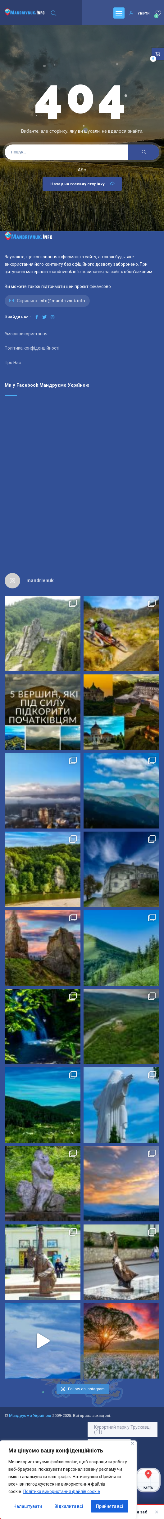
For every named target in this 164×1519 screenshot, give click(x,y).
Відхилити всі (68, 1506)
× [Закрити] (156, 1511)
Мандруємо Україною (30, 1415)
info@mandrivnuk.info (62, 300)
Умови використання (26, 333)
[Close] (132, 1443)
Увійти (139, 13)
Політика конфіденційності (32, 348)
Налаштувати (27, 1506)
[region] (68, 1479)
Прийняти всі (109, 1506)
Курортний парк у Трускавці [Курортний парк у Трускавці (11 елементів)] (122, 1430)
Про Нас (13, 362)
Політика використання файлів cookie (61, 1491)
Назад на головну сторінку (83, 184)
